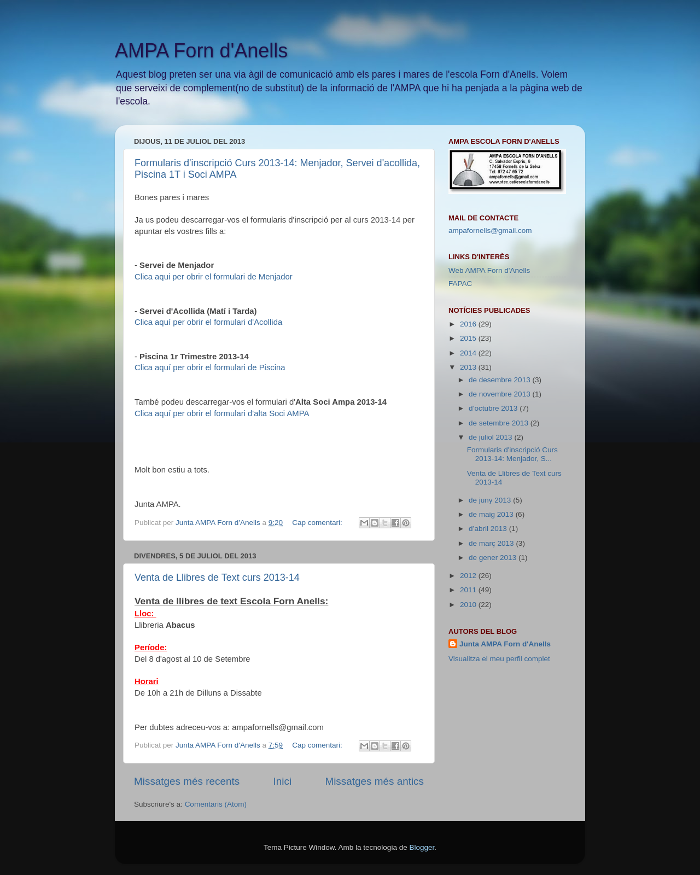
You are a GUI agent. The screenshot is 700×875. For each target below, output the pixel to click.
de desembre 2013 (500, 380)
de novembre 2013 (500, 394)
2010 (469, 604)
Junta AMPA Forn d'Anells (505, 644)
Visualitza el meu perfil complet (499, 659)
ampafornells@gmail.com (490, 230)
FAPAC (460, 283)
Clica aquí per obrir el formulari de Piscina (210, 367)
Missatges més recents (187, 781)
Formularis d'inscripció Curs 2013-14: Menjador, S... (512, 454)
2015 (469, 338)
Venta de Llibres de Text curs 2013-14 (217, 577)
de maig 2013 (492, 514)
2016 (469, 324)
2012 (469, 575)
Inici (282, 781)
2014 (469, 353)
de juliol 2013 (491, 437)
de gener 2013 (493, 557)
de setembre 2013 (499, 423)
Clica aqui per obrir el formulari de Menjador (214, 276)
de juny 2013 (491, 500)
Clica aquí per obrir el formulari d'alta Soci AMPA (222, 413)
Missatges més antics (374, 781)
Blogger (421, 847)
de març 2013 (492, 543)
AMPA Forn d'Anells (201, 50)
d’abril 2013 (489, 528)
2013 (469, 367)
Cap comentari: (318, 522)
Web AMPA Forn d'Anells (489, 270)
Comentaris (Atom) (216, 804)
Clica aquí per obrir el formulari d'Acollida (208, 322)
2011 (469, 590)
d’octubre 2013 (494, 408)
